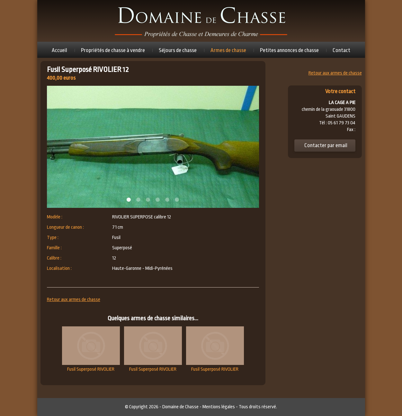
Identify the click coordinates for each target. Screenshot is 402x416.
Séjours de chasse (178, 50)
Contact (341, 50)
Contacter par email (325, 145)
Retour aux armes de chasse (73, 299)
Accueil (59, 50)
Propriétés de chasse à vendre (113, 50)
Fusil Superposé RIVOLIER (91, 349)
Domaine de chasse (201, 21)
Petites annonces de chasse (289, 50)
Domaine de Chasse (180, 407)
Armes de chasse (228, 50)
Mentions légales (218, 407)
